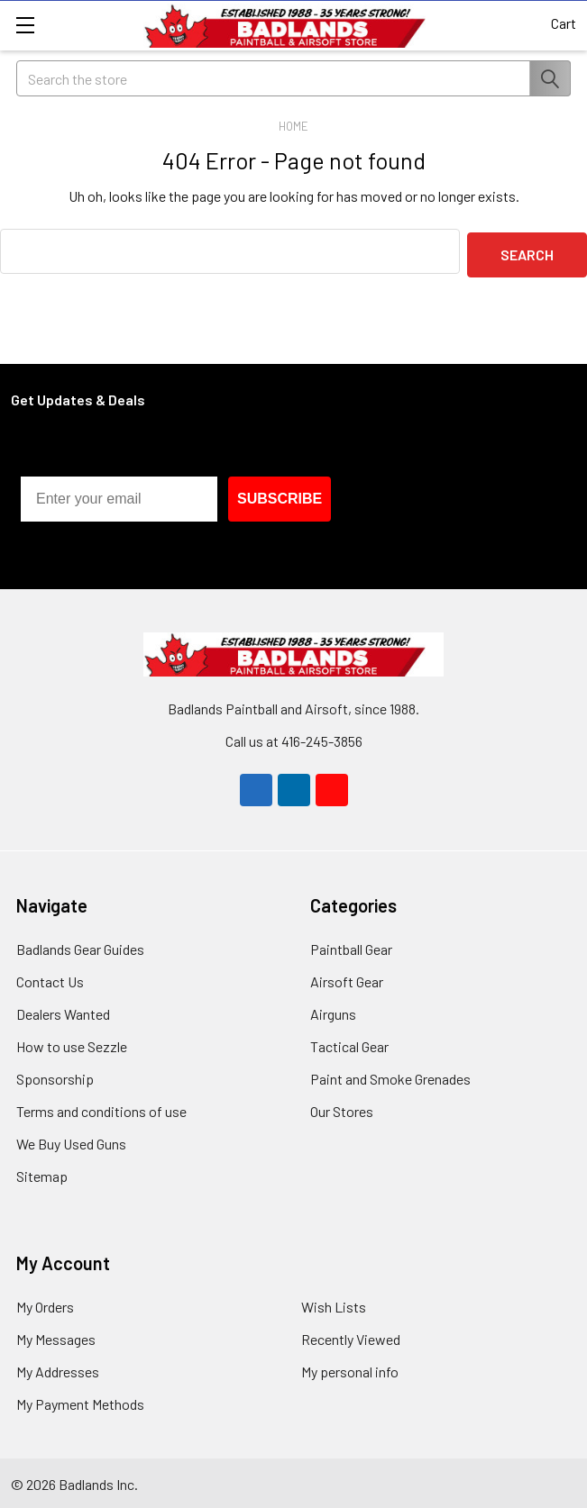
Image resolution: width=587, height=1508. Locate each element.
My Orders (45, 1303)
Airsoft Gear (346, 977)
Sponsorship (55, 1075)
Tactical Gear (349, 1042)
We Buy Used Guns (71, 1140)
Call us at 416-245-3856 (293, 737)
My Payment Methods (80, 1400)
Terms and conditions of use (101, 1107)
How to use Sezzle (71, 1042)
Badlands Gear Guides (80, 945)
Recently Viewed (350, 1335)
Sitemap (42, 1172)
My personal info (350, 1367)
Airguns (333, 1010)
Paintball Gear (351, 945)
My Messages (56, 1335)
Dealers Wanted (63, 1010)
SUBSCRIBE (279, 495)
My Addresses (57, 1367)
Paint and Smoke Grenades (390, 1075)
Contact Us (50, 977)
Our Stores (341, 1107)
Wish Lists (333, 1303)
